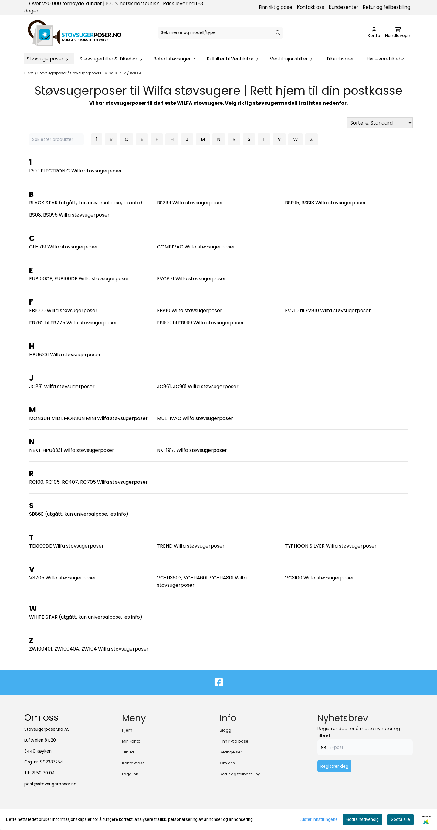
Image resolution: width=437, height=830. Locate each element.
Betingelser (231, 752)
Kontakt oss (310, 7)
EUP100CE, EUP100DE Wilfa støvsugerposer (79, 278)
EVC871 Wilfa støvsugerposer (191, 278)
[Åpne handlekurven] (398, 33)
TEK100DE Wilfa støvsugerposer (66, 545)
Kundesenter (343, 7)
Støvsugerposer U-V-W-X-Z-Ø (98, 73)
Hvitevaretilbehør (386, 59)
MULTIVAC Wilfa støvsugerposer (195, 418)
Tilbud (128, 752)
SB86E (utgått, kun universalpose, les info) (78, 514)
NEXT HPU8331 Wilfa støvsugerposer (71, 450)
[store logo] (74, 33)
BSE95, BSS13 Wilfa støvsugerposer (325, 202)
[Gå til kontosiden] (374, 33)
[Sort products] (380, 122)
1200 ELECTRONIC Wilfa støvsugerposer (75, 170)
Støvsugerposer (52, 73)
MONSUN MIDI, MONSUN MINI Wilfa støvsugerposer (88, 418)
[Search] (278, 32)
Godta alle (400, 819)
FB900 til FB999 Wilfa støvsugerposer (200, 322)
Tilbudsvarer (340, 59)
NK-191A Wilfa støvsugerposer (192, 450)
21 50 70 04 (43, 773)
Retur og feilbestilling (386, 7)
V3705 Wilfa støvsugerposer (62, 577)
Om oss (227, 763)
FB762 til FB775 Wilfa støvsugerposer (73, 322)
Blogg (225, 730)
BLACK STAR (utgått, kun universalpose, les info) (85, 202)
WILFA (136, 73)
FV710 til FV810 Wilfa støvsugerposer (328, 310)
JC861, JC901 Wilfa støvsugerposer (198, 386)
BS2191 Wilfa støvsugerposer (190, 202)
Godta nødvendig (362, 819)
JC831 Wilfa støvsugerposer (62, 386)
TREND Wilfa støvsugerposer (191, 545)
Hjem (29, 73)
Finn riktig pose (275, 7)
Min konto (131, 741)
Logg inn (130, 774)
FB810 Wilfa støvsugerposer (189, 310)
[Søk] (220, 33)
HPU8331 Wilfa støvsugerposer (65, 354)
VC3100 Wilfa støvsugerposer (319, 577)
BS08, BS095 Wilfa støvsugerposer (69, 214)
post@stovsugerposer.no (50, 784)
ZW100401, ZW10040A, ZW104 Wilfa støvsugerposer (89, 648)
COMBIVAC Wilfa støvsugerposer (196, 246)
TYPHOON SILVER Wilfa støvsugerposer (331, 545)
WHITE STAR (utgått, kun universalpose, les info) (85, 616)
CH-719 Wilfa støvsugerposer (63, 246)
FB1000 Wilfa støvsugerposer (63, 310)
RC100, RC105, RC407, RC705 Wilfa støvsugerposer (88, 482)
